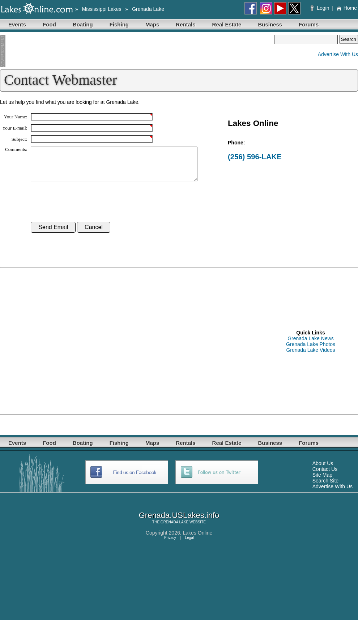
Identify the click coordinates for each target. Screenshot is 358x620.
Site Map (322, 481)
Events (17, 24)
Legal (189, 544)
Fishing (119, 24)
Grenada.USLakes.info (179, 521)
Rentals (185, 24)
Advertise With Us (338, 54)
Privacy (170, 544)
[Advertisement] (137, 51)
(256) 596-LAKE (255, 157)
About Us (322, 470)
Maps (152, 24)
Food (49, 24)
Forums (309, 24)
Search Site (325, 487)
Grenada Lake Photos (310, 351)
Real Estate (227, 24)
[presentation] (86, 208)
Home (346, 8)
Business (270, 24)
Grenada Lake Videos (310, 356)
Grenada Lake (148, 9)
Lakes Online (198, 539)
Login (321, 8)
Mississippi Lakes (102, 9)
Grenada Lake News (310, 345)
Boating (83, 24)
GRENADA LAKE (174, 529)
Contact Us (324, 475)
